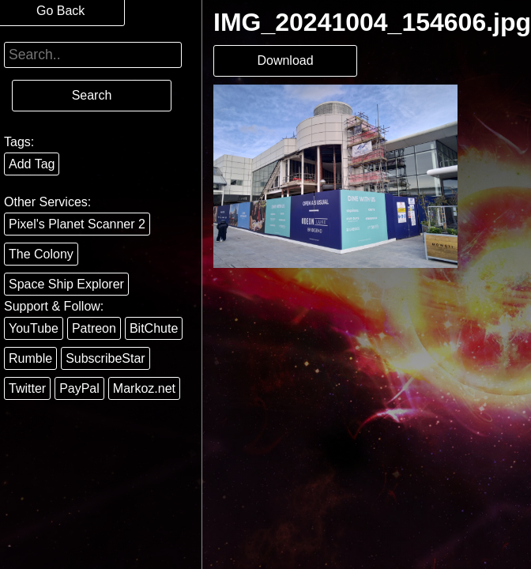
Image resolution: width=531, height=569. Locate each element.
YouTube (33, 328)
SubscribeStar (105, 358)
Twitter (27, 388)
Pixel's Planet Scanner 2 (77, 224)
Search (92, 95)
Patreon (94, 328)
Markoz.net (144, 388)
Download (285, 60)
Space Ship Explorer (66, 284)
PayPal (79, 388)
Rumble (30, 358)
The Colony (41, 254)
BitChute (154, 328)
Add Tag (32, 164)
